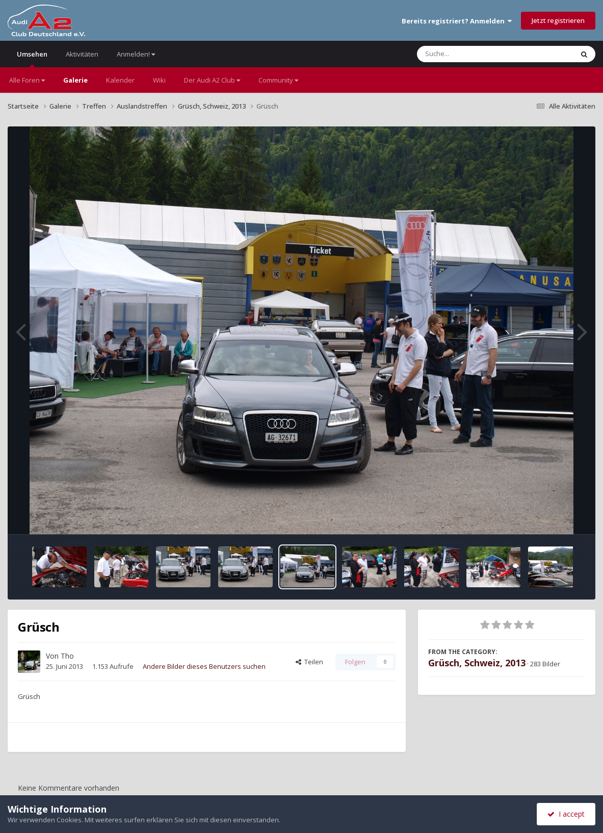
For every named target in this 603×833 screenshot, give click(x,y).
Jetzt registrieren (558, 20)
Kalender (120, 80)
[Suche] (474, 54)
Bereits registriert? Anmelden (457, 20)
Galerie (75, 80)
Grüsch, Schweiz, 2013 (477, 663)
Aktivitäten (82, 54)
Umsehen (32, 58)
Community (278, 80)
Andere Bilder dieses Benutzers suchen (204, 666)
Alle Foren (27, 80)
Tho (67, 656)
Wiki (159, 80)
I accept (566, 814)
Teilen (309, 661)
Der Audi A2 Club (212, 80)
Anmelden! (136, 54)
